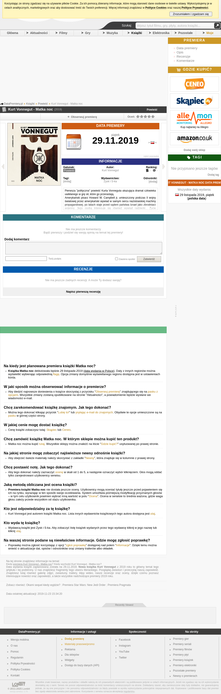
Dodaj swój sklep (194, 150)
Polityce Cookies (155, 7)
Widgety (69, 660)
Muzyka (112, 33)
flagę (56, 374)
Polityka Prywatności (23, 663)
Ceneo (66, 429)
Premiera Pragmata (119, 585)
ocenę (59, 472)
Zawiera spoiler (127, 259)
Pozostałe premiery (184, 670)
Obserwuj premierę (108, 391)
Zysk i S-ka (110, 181)
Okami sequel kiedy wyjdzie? (43, 585)
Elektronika (161, 33)
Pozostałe (185, 33)
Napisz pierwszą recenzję (83, 291)
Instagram (125, 645)
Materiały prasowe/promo (80, 644)
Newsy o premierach (185, 675)
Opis (180, 52)
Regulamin (17, 657)
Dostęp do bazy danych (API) (82, 665)
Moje (209, 33)
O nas (14, 645)
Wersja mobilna (20, 639)
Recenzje (184, 56)
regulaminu (129, 691)
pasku (12, 415)
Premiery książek (183, 660)
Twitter (123, 657)
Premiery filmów (182, 649)
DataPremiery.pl (29, 631)
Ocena (93, 496)
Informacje (123, 545)
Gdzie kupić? (109, 444)
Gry (87, 33)
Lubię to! (63, 412)
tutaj (42, 444)
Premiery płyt (181, 654)
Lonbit (26, 688)
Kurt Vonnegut (110, 170)
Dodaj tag (213, 174)
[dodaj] (67, 181)
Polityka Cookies (20, 669)
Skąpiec (51, 429)
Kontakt (15, 675)
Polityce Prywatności (194, 7)
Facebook (125, 639)
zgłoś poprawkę (151, 156)
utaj (152, 513)
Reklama (70, 649)
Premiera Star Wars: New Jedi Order (84, 585)
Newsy (90, 458)
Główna (12, 33)
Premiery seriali (182, 644)
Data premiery (187, 48)
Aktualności (39, 33)
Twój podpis (54, 258)
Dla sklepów (72, 654)
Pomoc (15, 651)
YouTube (124, 651)
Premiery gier (181, 638)
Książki (136, 33)
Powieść (152, 109)
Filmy (63, 33)
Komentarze (185, 60)
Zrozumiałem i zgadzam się (190, 14)
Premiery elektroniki (184, 665)
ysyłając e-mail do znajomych (94, 412)
